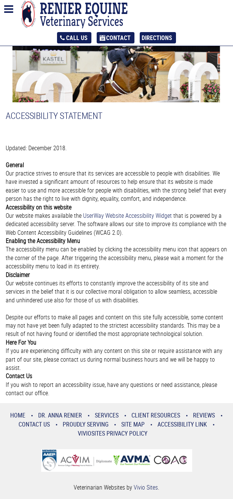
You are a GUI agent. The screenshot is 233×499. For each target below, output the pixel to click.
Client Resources (155, 415)
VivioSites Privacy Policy (112, 433)
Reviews (204, 415)
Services (107, 415)
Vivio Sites (146, 487)
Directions (157, 38)
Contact (118, 38)
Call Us (77, 38)
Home (17, 415)
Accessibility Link (182, 424)
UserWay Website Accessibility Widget (127, 215)
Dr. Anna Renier (60, 415)
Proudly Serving (85, 424)
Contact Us (34, 424)
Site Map (133, 424)
